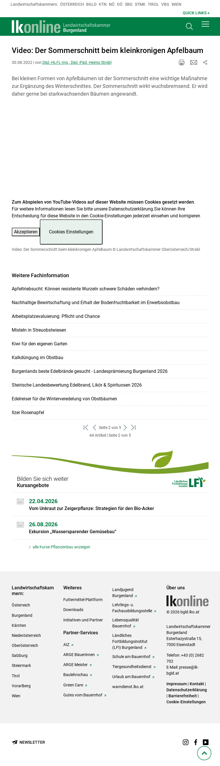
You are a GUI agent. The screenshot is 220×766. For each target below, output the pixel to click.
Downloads (73, 609)
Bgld (91, 4)
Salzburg (20, 655)
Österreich (72, 4)
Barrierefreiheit (182, 696)
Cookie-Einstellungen (186, 702)
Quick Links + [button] (196, 13)
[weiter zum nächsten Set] (125, 427)
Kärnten (19, 625)
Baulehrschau (75, 674)
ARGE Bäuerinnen (79, 654)
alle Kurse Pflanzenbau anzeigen (61, 547)
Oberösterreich (25, 645)
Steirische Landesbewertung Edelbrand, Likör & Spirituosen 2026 (77, 385)
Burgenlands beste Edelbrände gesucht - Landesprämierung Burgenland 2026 (90, 371)
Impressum (176, 684)
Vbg (165, 4)
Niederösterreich (26, 635)
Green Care (73, 685)
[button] (205, 26)
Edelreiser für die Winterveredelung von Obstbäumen (64, 398)
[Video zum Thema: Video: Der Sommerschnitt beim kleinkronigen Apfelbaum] (110, 152)
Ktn (103, 4)
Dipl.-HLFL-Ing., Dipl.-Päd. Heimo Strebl (76, 62)
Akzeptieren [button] (26, 232)
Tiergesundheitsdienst (132, 666)
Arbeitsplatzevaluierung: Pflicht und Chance (56, 316)
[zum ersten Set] (86, 427)
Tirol (153, 4)
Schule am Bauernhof (131, 656)
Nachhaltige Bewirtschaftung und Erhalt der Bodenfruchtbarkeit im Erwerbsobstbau (96, 302)
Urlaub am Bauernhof (131, 676)
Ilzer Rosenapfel (28, 412)
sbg (129, 4)
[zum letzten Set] (133, 427)
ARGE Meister (75, 664)
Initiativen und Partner (83, 620)
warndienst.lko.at (128, 686)
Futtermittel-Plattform (83, 599)
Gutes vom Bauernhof (82, 695)
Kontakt (197, 684)
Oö (120, 4)
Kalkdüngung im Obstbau (37, 357)
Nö (112, 4)
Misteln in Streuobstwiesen (39, 330)
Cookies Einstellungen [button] (71, 232)
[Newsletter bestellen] (28, 742)
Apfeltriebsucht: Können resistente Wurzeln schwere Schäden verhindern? (86, 289)
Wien (176, 4)
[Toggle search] (189, 27)
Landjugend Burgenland (122, 592)
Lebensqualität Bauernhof (125, 623)
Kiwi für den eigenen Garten (39, 343)
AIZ (66, 644)
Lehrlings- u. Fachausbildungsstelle (132, 607)
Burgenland (22, 615)
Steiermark (21, 665)
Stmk (140, 4)
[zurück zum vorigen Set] (94, 427)
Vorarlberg (21, 686)
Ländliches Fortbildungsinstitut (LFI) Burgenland (130, 641)
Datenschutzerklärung (131, 209)
